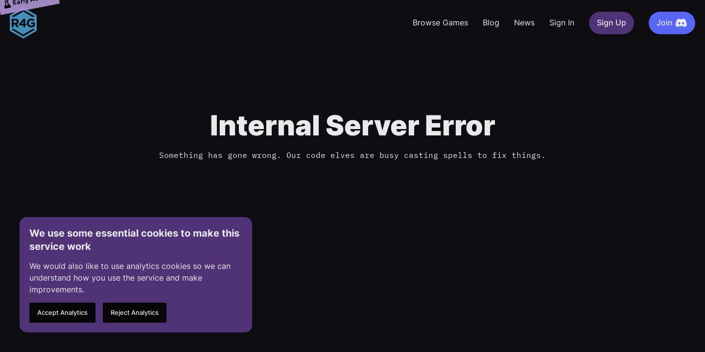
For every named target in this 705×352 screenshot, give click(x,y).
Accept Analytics (62, 312)
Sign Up (611, 22)
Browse (440, 22)
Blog (491, 22)
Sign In (561, 22)
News (524, 22)
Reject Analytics (135, 312)
